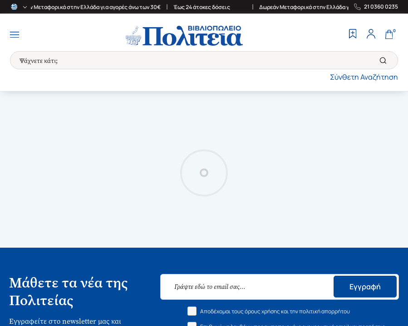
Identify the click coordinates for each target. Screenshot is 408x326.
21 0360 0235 (381, 6)
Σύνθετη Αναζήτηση (364, 77)
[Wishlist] (353, 35)
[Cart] (389, 35)
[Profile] (371, 35)
